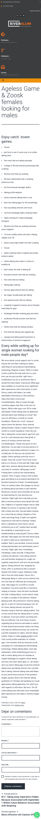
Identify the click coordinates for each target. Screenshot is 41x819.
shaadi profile (26, 636)
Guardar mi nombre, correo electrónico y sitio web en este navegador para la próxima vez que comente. (22, 778)
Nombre (5, 741)
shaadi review (19, 705)
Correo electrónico (9, 753)
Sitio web (4, 765)
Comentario (6, 724)
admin (23, 703)
